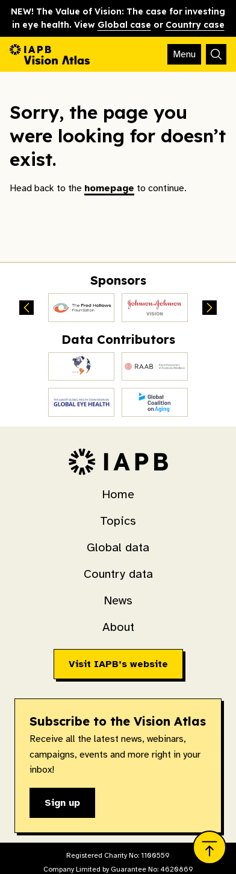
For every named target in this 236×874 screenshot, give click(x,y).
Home (118, 494)
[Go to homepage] (50, 54)
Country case (195, 24)
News (118, 600)
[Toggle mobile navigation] (184, 54)
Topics (118, 520)
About (118, 627)
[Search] (216, 54)
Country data (118, 573)
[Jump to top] (209, 847)
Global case (124, 24)
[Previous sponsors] (26, 307)
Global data (118, 547)
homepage (109, 188)
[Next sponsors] (209, 307)
